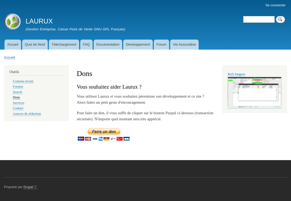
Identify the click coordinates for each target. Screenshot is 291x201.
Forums (18, 86)
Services (18, 103)
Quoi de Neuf (35, 44)
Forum (161, 44)
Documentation (107, 44)
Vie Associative (184, 44)
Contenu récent (23, 81)
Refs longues (236, 74)
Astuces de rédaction (27, 114)
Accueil (12, 44)
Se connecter (275, 5)
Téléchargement (63, 44)
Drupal (30, 187)
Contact (18, 108)
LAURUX (39, 21)
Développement (138, 44)
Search (17, 92)
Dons (16, 97)
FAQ (86, 44)
